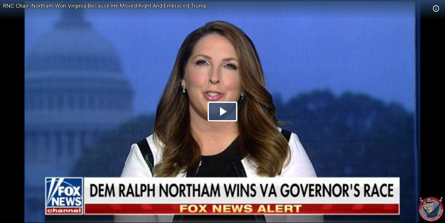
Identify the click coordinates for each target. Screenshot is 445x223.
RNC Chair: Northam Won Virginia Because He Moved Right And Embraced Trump (105, 5)
